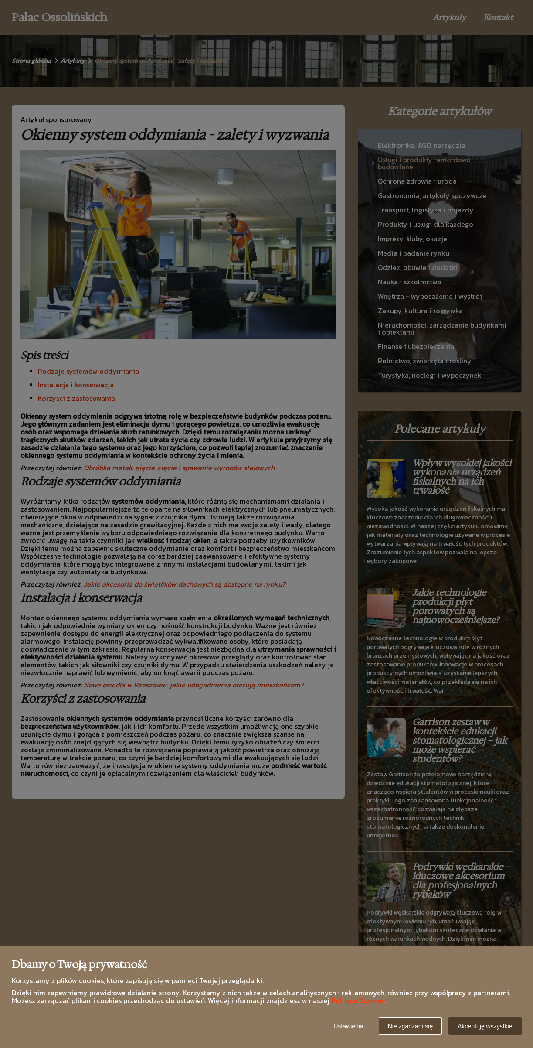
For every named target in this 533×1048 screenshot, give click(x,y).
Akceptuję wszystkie (485, 1026)
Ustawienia (348, 1026)
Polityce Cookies (358, 1000)
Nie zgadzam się (410, 1026)
